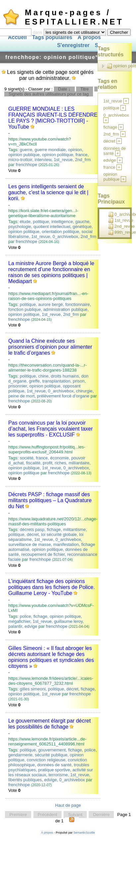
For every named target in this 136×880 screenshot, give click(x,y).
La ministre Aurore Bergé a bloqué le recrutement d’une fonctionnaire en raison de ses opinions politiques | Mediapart (51, 272)
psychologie (19, 226)
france (81, 154)
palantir (15, 626)
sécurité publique (51, 754)
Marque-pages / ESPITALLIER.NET (74, 17)
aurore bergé (50, 304)
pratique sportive (54, 769)
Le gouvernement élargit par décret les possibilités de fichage (49, 724)
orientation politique (60, 231)
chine (43, 376)
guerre (26, 149)
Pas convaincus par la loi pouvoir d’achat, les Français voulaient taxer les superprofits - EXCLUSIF (50, 429)
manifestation (66, 544)
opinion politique (57, 154)
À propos (89, 37)
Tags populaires (52, 37)
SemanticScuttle (84, 832)
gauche (82, 221)
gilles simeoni (33, 688)
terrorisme (58, 774)
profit (47, 462)
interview (43, 159)
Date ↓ (64, 89)
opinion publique (24, 154)
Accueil (17, 37)
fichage (54, 529)
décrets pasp (32, 529)
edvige (30, 626)
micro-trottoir (20, 159)
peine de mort (21, 395)
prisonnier (17, 385)
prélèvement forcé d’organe (63, 395)
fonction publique (24, 309)
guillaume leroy (68, 621)
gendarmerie (20, 754)
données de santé (54, 764)
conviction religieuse (46, 759)
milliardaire (78, 462)
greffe (34, 381)
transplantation (56, 381)
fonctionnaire (77, 304)
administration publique (65, 309)
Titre (84, 89)
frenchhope (26, 164)
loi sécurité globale (59, 534)
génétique (82, 226)
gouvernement (52, 749)
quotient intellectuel (51, 226)
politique (41, 221)
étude (25, 221)
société (26, 457)
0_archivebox (65, 236)
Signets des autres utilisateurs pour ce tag (49, 93)
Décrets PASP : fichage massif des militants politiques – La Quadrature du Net (50, 500)
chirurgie (84, 390)
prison (78, 381)
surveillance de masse (29, 544)
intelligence (62, 221)
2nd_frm (83, 159)
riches (60, 462)
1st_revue (63, 159)
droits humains (65, 376)
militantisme (74, 529)
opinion (75, 149)
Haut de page (68, 805)
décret (33, 534)
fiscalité (33, 462)
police (25, 616)
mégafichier (19, 621)
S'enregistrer (73, 45)
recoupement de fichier (43, 554)
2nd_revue (121, 226)
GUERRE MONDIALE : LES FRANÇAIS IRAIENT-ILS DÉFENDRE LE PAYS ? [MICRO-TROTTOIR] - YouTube (52, 118)
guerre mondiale (50, 149)
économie (59, 457)
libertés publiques (25, 779)
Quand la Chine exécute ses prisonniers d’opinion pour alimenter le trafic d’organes (50, 347)
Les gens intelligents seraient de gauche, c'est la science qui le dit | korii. (48, 192)
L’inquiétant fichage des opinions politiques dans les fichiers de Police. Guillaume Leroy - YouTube (51, 587)
